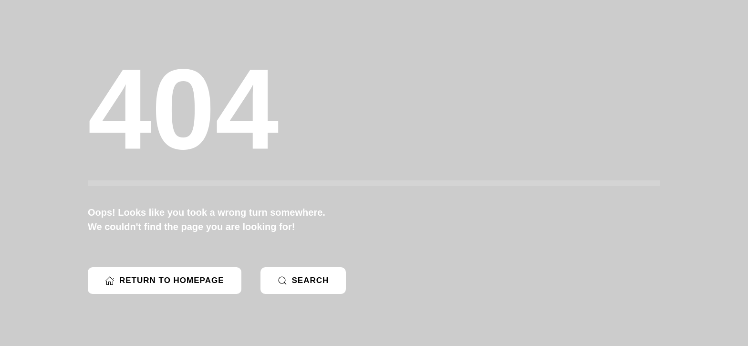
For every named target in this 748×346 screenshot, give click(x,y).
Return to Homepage (164, 280)
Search (303, 280)
